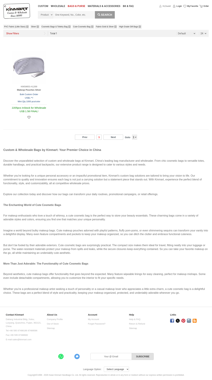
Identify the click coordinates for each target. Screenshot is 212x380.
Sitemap (51, 328)
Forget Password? (97, 324)
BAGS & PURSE (76, 6)
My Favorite (192, 6)
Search (105, 15)
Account (92, 315)
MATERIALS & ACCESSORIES (104, 6)
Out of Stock (53, 324)
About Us (52, 315)
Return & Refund (137, 324)
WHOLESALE (58, 6)
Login (179, 6)
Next (113, 137)
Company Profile (55, 319)
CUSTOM (43, 6)
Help (131, 315)
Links (173, 315)
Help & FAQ (134, 319)
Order (206, 6)
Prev (84, 137)
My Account (93, 319)
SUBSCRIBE (143, 356)
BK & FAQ (128, 6)
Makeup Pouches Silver (29, 90)
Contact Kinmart (15, 315)
